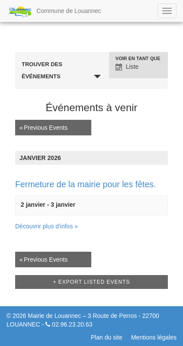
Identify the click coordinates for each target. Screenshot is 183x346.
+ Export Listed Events (91, 282)
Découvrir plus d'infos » (46, 226)
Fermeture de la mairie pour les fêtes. (85, 184)
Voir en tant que (138, 58)
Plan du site (106, 337)
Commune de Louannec (53, 11)
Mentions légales (154, 337)
